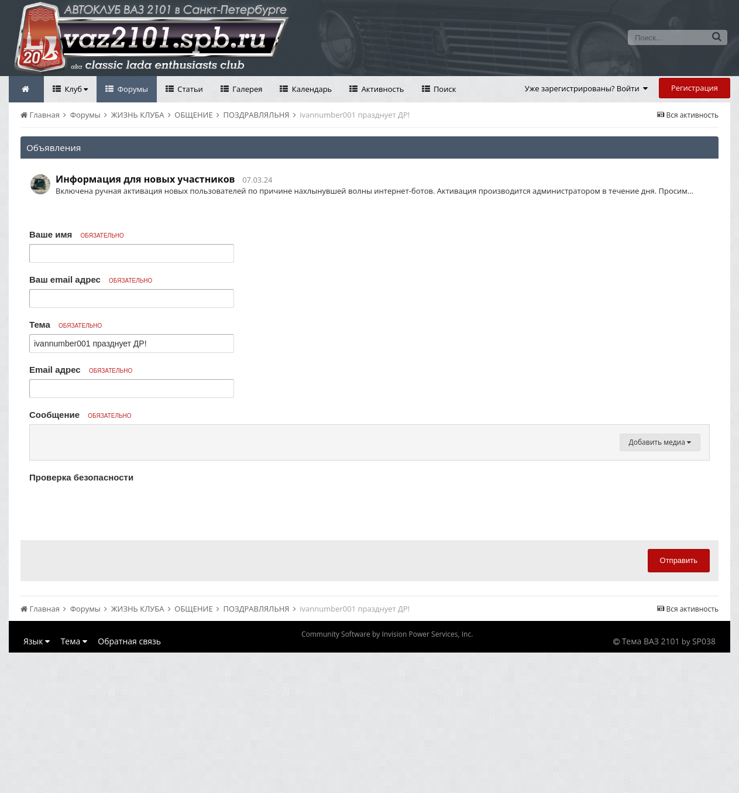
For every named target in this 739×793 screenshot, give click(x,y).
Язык (36, 781)
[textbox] (369, 506)
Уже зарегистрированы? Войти (586, 88)
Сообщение (80, 415)
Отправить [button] (678, 700)
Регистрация (694, 88)
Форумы (131, 89)
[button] (40, 436)
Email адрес (80, 370)
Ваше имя (76, 234)
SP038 (704, 781)
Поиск (444, 89)
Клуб (75, 89)
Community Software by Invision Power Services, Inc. (387, 775)
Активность (381, 89)
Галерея (247, 89)
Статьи (189, 89)
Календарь (311, 89)
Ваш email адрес (90, 279)
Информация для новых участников (145, 179)
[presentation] (118, 649)
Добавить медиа (660, 583)
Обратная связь (129, 781)
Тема (65, 324)
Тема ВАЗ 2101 (651, 781)
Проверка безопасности (81, 618)
